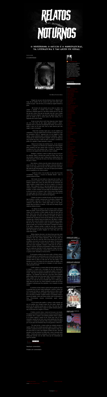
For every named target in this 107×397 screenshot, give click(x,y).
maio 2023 (69, 194)
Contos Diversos (34, 342)
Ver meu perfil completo (71, 78)
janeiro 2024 (69, 183)
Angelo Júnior (70, 101)
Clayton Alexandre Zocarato (73, 105)
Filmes (69, 124)
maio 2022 (69, 211)
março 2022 (69, 214)
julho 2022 (69, 208)
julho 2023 (69, 191)
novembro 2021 (69, 219)
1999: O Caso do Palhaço (72, 88)
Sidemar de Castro (71, 161)
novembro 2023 (69, 186)
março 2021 (69, 231)
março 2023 (69, 197)
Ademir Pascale (71, 93)
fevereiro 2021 (69, 232)
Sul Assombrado (71, 162)
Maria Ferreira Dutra (40, 342)
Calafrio (69, 104)
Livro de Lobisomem (71, 139)
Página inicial (44, 381)
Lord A (69, 145)
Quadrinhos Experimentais (73, 155)
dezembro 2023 (69, 184)
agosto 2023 (69, 190)
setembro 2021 (69, 222)
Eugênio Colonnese (71, 122)
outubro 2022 (69, 204)
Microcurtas (70, 149)
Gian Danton (70, 127)
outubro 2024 (69, 181)
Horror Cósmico (71, 134)
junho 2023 (69, 193)
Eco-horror (70, 118)
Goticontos (70, 129)
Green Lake (70, 131)
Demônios (69, 114)
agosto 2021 (69, 224)
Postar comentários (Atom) (35, 383)
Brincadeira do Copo (71, 103)
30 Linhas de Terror (71, 90)
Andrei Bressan (70, 100)
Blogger (56, 390)
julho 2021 (69, 225)
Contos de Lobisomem (72, 107)
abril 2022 (68, 212)
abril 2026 (68, 171)
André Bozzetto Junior (72, 61)
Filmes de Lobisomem (72, 125)
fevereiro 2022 (69, 215)
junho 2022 (69, 210)
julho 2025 (69, 178)
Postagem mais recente (31, 381)
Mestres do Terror (71, 148)
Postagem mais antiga (58, 381)
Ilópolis (69, 135)
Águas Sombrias (71, 96)
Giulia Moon (70, 128)
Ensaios (69, 120)
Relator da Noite (71, 156)
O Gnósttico (70, 152)
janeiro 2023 (69, 200)
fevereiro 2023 (69, 198)
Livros (69, 142)
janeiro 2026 (69, 173)
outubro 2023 (69, 187)
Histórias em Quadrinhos (72, 132)
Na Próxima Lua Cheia (72, 151)
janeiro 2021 (69, 234)
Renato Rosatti (70, 158)
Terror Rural (70, 165)
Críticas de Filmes (71, 111)
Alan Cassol (70, 97)
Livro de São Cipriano (72, 141)
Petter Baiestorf (71, 154)
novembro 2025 (69, 174)
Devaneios (70, 115)
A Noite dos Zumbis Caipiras (73, 91)
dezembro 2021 (69, 218)
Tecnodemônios (71, 163)
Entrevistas (70, 121)
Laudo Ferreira (70, 138)
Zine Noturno (70, 166)
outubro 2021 (69, 221)
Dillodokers (70, 117)
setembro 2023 (69, 188)
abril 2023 (68, 195)
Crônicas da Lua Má (71, 113)
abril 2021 (68, 229)
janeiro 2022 (69, 217)
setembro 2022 (69, 205)
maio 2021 (69, 228)
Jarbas (69, 137)
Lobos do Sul (70, 144)
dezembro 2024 (69, 180)
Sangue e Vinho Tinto (72, 159)
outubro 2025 (69, 176)
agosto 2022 (69, 207)
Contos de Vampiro (71, 108)
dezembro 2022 (69, 201)
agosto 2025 (69, 177)
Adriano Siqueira (71, 94)
